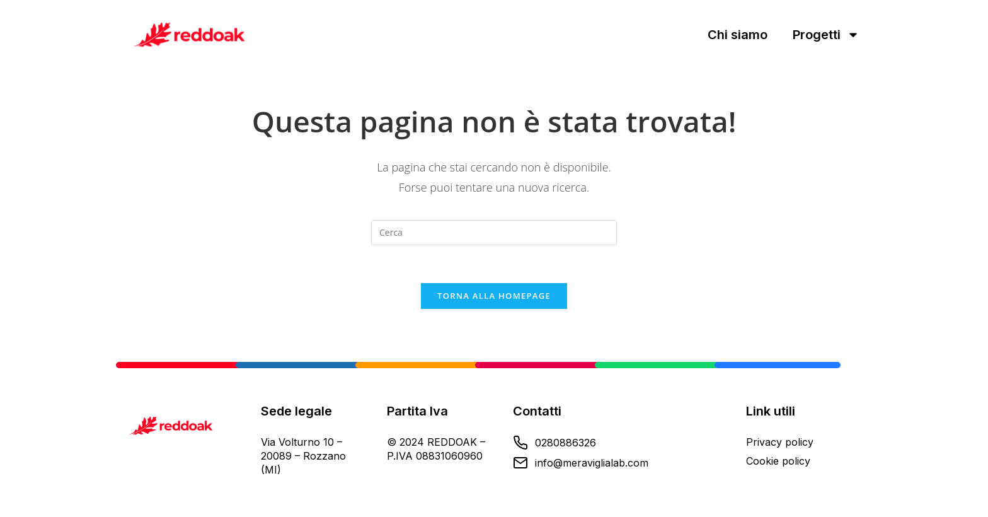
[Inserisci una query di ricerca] (494, 232)
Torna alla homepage (494, 295)
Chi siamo (737, 34)
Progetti (826, 34)
